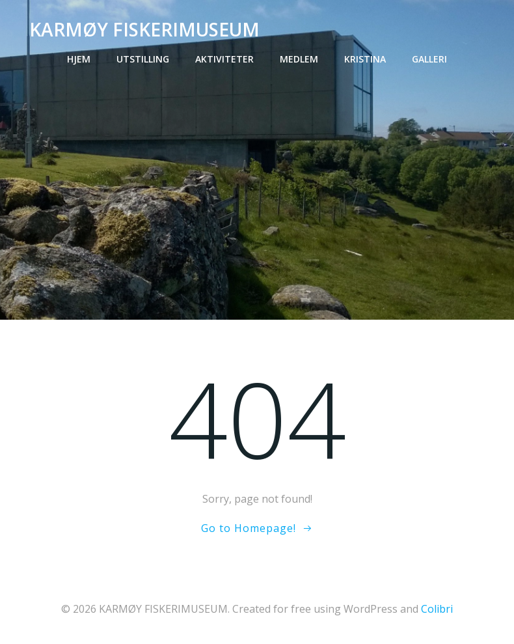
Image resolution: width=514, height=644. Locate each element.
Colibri (437, 609)
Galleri (429, 59)
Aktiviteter (224, 59)
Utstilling (142, 59)
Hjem (78, 59)
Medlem (299, 59)
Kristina (365, 59)
